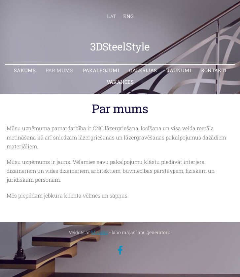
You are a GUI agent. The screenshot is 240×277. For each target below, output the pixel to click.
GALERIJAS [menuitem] (143, 70)
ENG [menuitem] (128, 16)
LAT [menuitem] (111, 16)
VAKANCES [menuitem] (120, 81)
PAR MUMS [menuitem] (59, 70)
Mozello (99, 232)
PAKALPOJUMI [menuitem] (101, 70)
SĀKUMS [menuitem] (25, 70)
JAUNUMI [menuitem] (179, 70)
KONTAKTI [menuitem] (213, 70)
